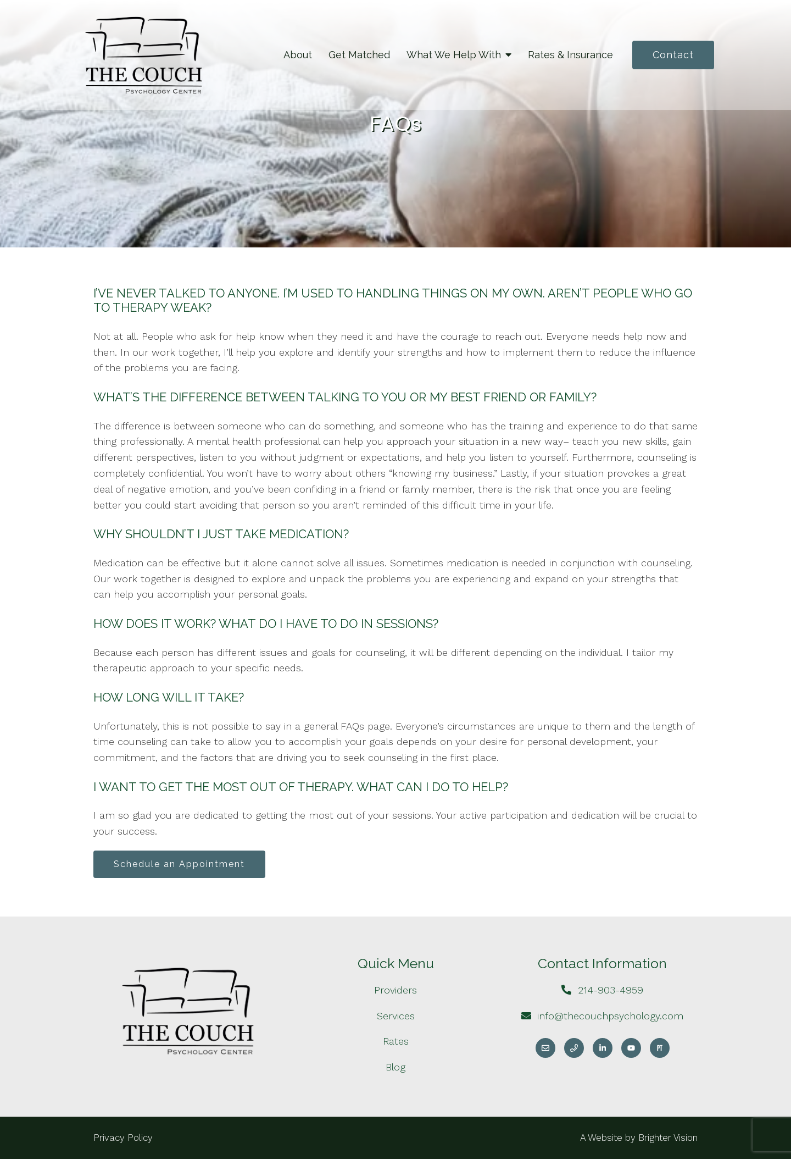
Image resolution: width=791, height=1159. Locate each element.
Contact (673, 54)
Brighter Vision (668, 1137)
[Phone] (574, 1048)
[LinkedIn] (602, 1048)
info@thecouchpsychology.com (610, 1016)
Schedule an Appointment (179, 864)
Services (396, 1016)
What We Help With (453, 54)
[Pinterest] (660, 1048)
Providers (395, 990)
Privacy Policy (123, 1137)
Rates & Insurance (570, 54)
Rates (396, 1041)
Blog (395, 1067)
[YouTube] (631, 1048)
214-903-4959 (610, 990)
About (297, 54)
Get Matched (359, 54)
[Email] (545, 1048)
